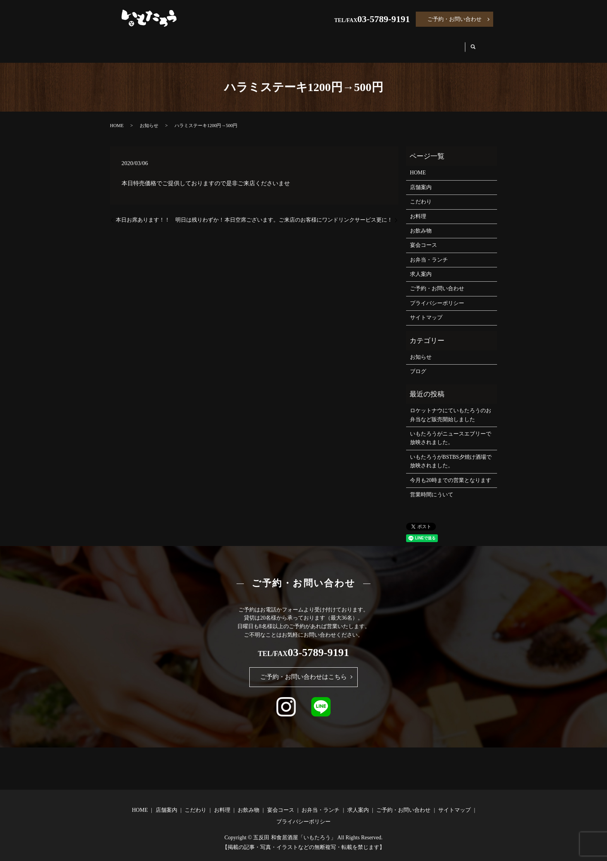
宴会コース (342, 43)
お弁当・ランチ (396, 43)
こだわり (220, 43)
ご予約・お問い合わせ (454, 19)
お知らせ (149, 118)
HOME (139, 43)
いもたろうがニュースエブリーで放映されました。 (450, 431)
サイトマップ (426, 310)
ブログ (418, 364)
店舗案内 (178, 43)
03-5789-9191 (383, 19)
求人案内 (447, 43)
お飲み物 (297, 43)
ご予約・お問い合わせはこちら (303, 669)
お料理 (258, 43)
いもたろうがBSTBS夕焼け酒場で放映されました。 (451, 454)
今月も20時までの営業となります (450, 473)
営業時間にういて (431, 487)
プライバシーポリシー (437, 296)
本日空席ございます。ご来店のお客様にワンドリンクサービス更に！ (309, 212)
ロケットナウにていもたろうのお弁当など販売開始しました (450, 407)
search (480, 43)
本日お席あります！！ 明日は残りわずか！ (170, 212)
